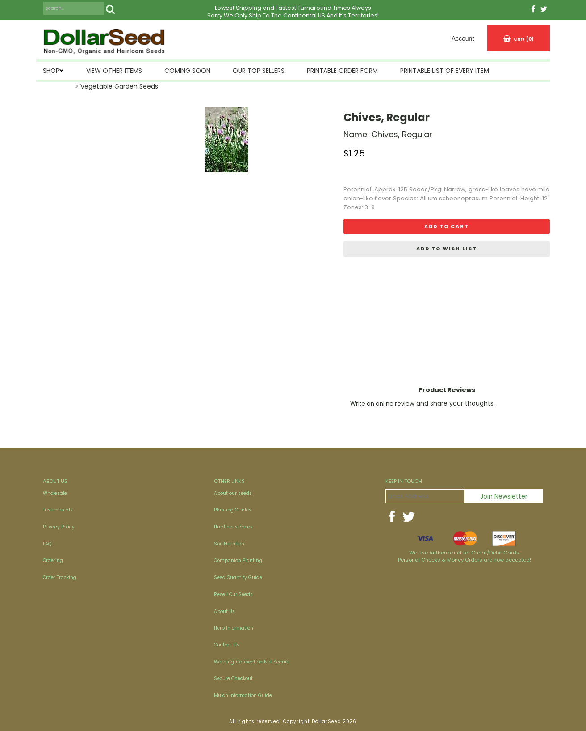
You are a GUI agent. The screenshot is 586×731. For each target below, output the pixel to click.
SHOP (51, 70)
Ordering (53, 560)
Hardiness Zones (233, 527)
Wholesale (55, 493)
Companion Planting (238, 560)
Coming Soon (187, 70)
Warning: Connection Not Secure (251, 662)
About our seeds (233, 493)
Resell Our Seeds (233, 594)
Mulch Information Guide (243, 695)
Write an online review (382, 403)
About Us (224, 611)
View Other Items (114, 70)
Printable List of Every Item (444, 70)
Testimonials (58, 510)
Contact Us (226, 645)
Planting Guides (232, 510)
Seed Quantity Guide (238, 577)
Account (463, 38)
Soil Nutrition (229, 544)
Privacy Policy (59, 527)
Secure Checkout (233, 678)
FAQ (47, 544)
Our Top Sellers (259, 70)
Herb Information (233, 628)
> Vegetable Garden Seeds (116, 86)
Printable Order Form (342, 70)
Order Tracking (59, 577)
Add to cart (446, 226)
